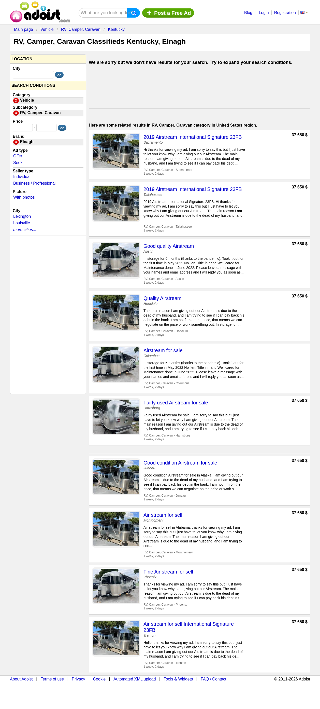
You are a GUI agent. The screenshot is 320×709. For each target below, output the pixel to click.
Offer (17, 156)
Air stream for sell (162, 515)
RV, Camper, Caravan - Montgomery (168, 552)
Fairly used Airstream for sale (175, 402)
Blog (248, 12)
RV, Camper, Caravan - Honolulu (165, 331)
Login (264, 12)
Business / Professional (34, 183)
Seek (17, 162)
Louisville (21, 223)
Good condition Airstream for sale (180, 463)
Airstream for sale (163, 350)
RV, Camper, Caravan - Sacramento (167, 170)
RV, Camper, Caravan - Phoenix (165, 604)
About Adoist (21, 679)
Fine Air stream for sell (168, 572)
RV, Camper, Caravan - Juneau (164, 495)
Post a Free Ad (168, 13)
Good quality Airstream (168, 246)
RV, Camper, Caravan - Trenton (164, 663)
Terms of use (52, 679)
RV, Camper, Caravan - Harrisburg (166, 435)
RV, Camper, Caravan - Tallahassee (167, 226)
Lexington (22, 216)
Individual (22, 176)
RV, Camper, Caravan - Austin (163, 279)
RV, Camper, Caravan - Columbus (166, 383)
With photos (24, 197)
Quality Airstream (162, 298)
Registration (285, 12)
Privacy (78, 679)
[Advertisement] (199, 88)
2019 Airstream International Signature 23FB (192, 137)
